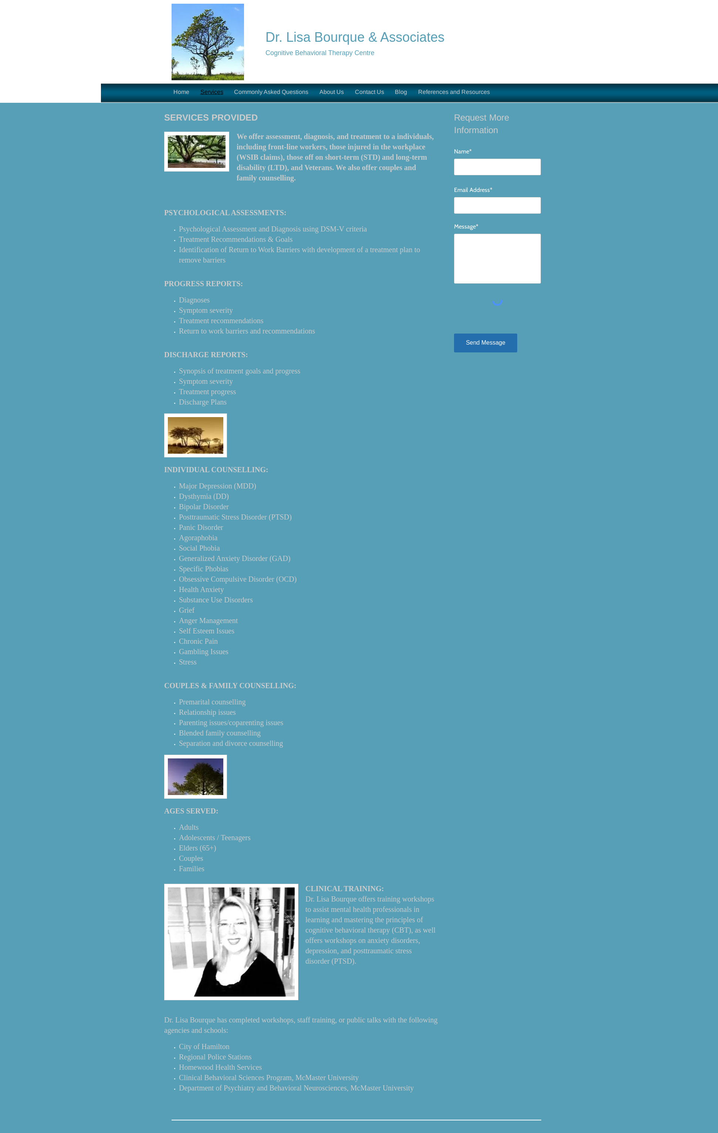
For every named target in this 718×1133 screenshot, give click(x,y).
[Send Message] (485, 343)
